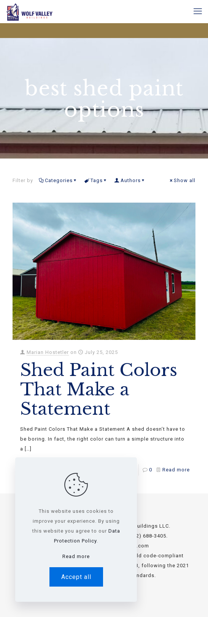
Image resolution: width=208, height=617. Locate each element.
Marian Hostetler (48, 352)
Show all (182, 180)
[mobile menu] (197, 11)
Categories (58, 180)
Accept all (76, 577)
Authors (130, 180)
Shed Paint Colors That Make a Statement (98, 389)
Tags (96, 180)
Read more (176, 470)
